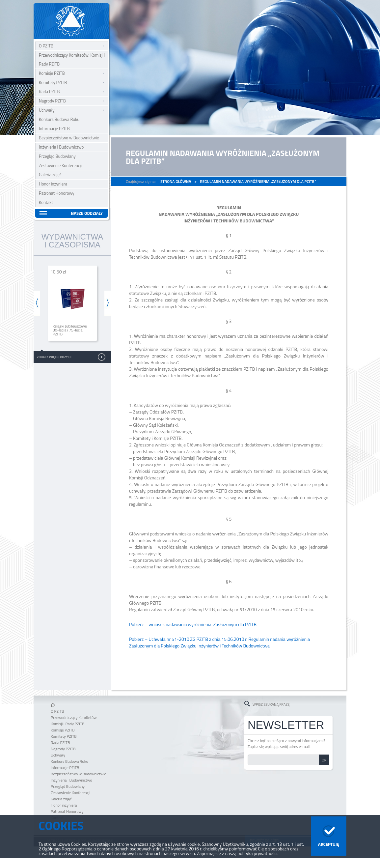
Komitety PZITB (53, 82)
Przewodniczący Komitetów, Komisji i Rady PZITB (72, 59)
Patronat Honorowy (56, 193)
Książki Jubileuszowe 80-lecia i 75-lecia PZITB (70, 330)
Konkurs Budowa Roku (59, 119)
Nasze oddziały (87, 213)
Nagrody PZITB (52, 101)
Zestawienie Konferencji (60, 165)
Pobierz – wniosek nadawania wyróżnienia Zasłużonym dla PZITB (193, 624)
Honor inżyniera (53, 184)
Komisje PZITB (52, 73)
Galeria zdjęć (50, 174)
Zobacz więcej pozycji (54, 357)
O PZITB (46, 46)
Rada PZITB (49, 91)
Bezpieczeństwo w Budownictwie (69, 137)
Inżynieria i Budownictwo (61, 147)
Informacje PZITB (54, 128)
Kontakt (46, 202)
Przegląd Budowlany (57, 156)
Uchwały (47, 110)
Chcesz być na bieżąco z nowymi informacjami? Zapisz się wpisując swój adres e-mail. (286, 743)
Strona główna (175, 181)
